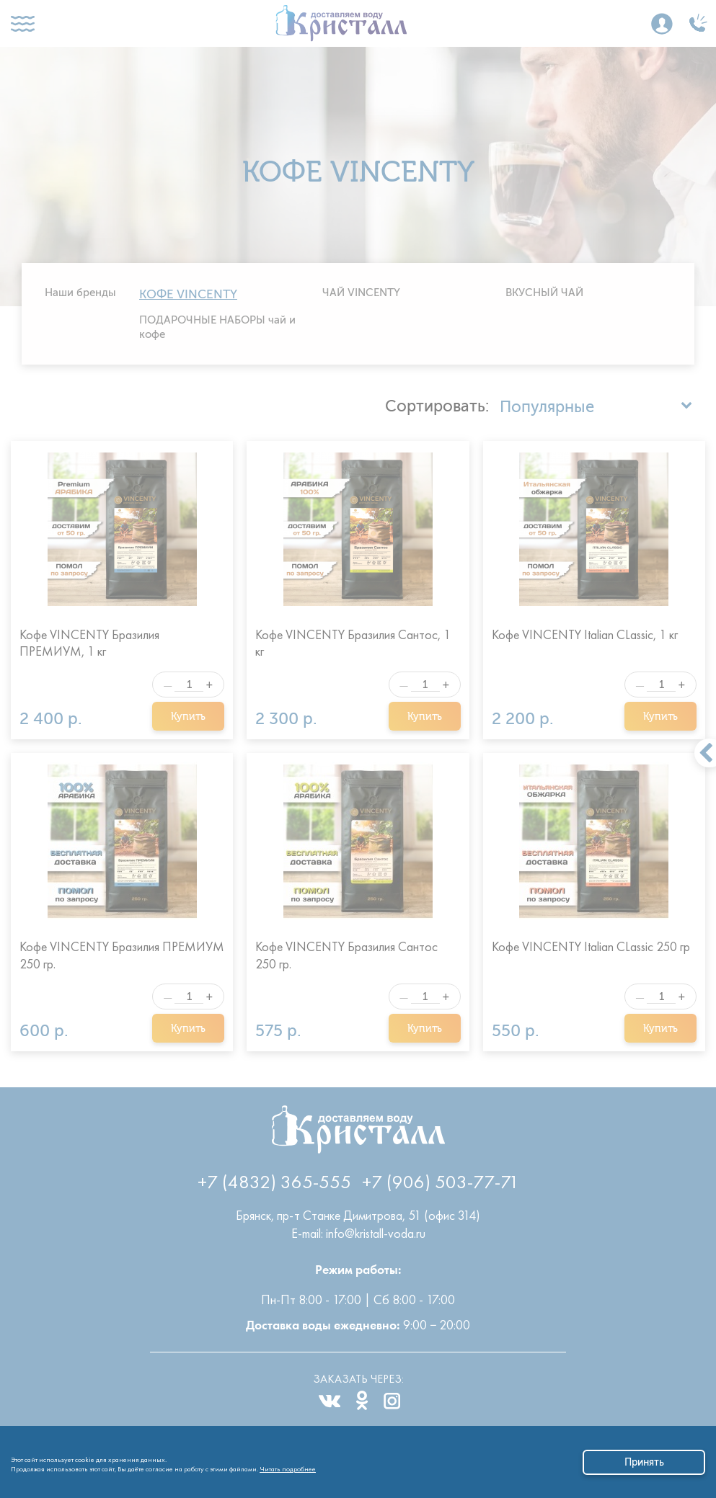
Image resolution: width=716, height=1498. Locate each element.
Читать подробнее (288, 1466)
